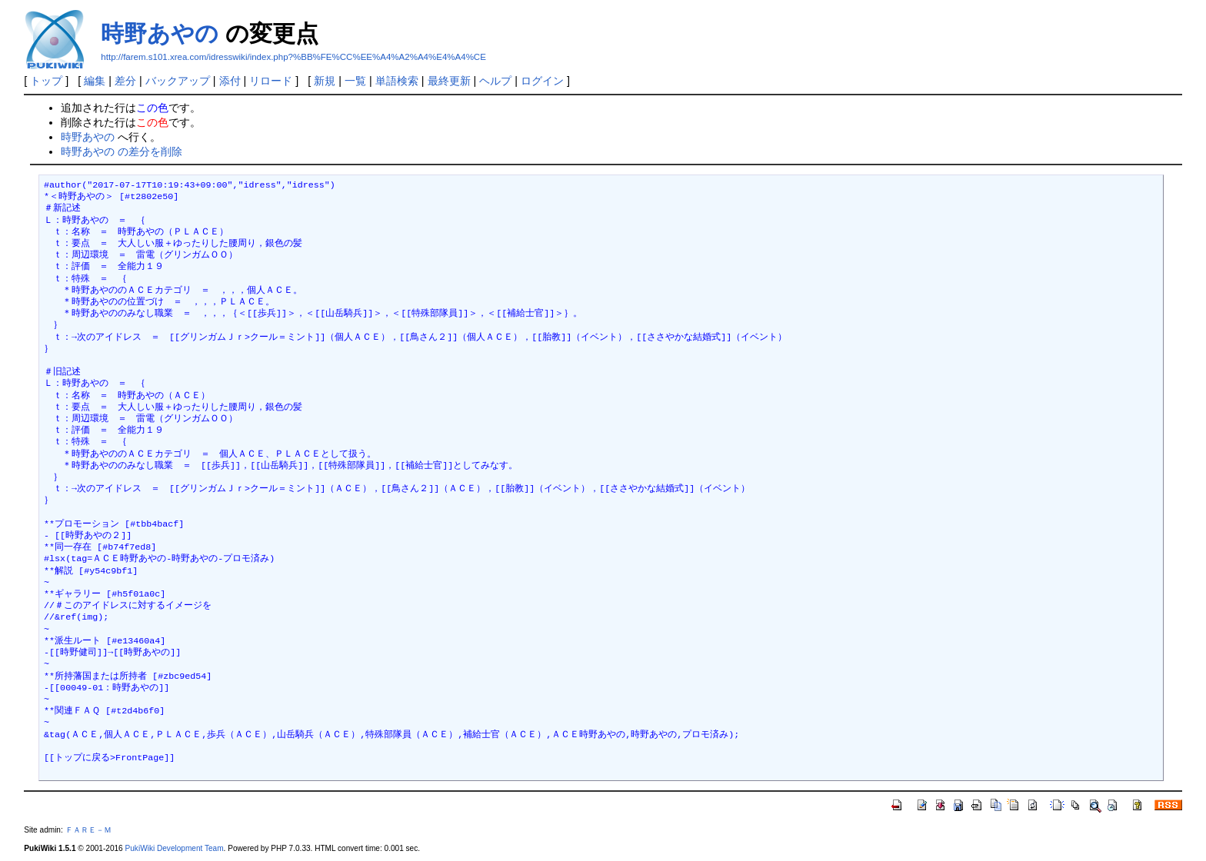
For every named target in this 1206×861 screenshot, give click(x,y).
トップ (46, 81)
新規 (324, 81)
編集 (94, 81)
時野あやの (159, 33)
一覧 (355, 81)
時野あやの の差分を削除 (121, 151)
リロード (270, 81)
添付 (230, 81)
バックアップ (177, 81)
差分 (125, 81)
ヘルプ (495, 81)
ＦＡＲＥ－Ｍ (88, 830)
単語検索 (396, 81)
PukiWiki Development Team (174, 848)
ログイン (542, 81)
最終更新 (449, 81)
